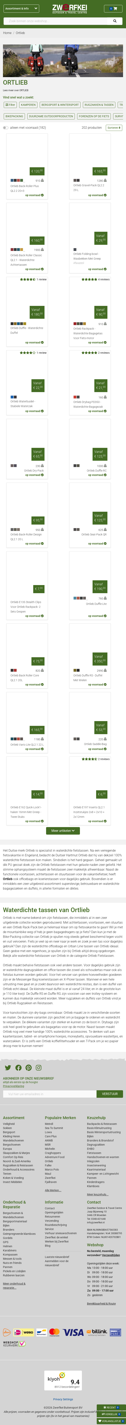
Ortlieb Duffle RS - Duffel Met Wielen (87, 678)
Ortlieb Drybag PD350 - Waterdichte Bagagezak (88, 404)
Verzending (52, 1220)
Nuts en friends (12, 1262)
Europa (7, 1148)
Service (49, 1229)
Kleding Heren (11, 1136)
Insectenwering (96, 1165)
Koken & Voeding (13, 1177)
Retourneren (52, 1216)
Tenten (7, 1173)
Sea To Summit (54, 1128)
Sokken (7, 1128)
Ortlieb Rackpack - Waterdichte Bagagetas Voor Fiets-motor (87, 333)
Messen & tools (12, 1258)
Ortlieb (49, 1161)
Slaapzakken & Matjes (16, 1153)
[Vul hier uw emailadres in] (50, 1094)
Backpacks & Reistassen (102, 1123)
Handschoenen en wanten (103, 1157)
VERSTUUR (110, 1094)
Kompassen (10, 1254)
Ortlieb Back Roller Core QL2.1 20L (24, 678)
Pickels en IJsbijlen (14, 1271)
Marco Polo (52, 1169)
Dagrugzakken (96, 1144)
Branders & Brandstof (100, 1140)
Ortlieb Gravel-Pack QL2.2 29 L (88, 188)
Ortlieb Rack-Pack (25, 927)
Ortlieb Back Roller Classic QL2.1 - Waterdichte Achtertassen (26, 260)
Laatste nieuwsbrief (57, 1257)
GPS (5, 1242)
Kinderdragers (95, 1182)
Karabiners (9, 1250)
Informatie (54, 1202)
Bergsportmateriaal (15, 1221)
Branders (8, 1229)
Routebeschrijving (56, 1224)
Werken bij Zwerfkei (56, 1241)
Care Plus (51, 1136)
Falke (48, 1165)
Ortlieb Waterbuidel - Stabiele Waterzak (22, 404)
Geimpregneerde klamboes (19, 1233)
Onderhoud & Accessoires (18, 1169)
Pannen (7, 1267)
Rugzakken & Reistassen (18, 1165)
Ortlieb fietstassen (53, 865)
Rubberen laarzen (14, 1275)
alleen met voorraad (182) (28, 128)
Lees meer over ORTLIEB (15, 90)
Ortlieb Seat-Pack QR (94, 534)
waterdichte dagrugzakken (24, 970)
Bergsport (9, 1132)
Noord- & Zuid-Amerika (17, 1161)
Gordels (7, 1238)
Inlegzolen (93, 1161)
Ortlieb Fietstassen (101, 956)
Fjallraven (51, 1182)
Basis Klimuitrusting (99, 1128)
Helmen (7, 1246)
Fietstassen (94, 1153)
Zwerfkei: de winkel (56, 1237)
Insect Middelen (12, 1182)
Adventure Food (54, 1157)
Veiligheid (9, 1123)
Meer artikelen (63, 831)
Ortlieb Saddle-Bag (95, 744)
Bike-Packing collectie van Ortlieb (26, 937)
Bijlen (90, 1136)
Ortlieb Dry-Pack (34, 470)
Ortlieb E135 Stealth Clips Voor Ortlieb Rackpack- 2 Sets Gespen (25, 606)
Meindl (49, 1123)
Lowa (48, 1132)
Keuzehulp (96, 1117)
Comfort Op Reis (13, 1157)
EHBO (90, 1148)
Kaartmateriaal (96, 1169)
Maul (48, 1173)
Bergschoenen (12, 1144)
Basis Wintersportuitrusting (104, 1132)
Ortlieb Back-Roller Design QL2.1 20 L (26, 537)
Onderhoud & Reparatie (14, 1204)
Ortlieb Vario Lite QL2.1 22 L (27, 744)
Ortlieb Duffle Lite (96, 604)
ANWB (49, 1140)
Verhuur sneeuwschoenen (61, 1233)
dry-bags (40, 1013)
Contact (50, 1208)
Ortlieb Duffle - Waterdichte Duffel (26, 330)
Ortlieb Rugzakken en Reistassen (30, 1003)
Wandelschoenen (13, 1140)
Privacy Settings (63, 1399)
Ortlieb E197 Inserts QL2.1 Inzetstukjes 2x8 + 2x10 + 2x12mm (89, 812)
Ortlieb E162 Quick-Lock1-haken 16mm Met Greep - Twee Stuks (26, 812)
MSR (48, 1144)
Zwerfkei (50, 1177)
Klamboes (93, 1186)
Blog (47, 1245)
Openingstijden (54, 1212)
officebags (26, 879)
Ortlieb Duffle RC (97, 470)
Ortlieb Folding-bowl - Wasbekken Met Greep (90, 258)
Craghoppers (53, 1153)
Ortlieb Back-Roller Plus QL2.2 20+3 (24, 188)
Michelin (50, 1148)
